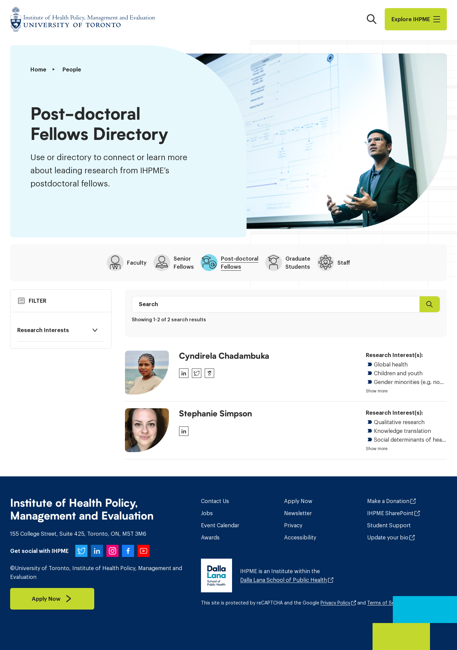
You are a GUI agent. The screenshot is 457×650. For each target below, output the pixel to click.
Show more (376, 391)
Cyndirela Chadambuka (224, 356)
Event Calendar (220, 525)
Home (38, 69)
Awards (210, 537)
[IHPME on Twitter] (81, 551)
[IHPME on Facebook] (128, 551)
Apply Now (298, 501)
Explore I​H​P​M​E (415, 19)
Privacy (293, 525)
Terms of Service (386, 602)
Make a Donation (388, 501)
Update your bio (387, 537)
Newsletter (298, 513)
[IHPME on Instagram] (112, 551)
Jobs (207, 513)
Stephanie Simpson (215, 414)
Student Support (389, 525)
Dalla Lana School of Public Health (283, 580)
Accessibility (300, 537)
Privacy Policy (335, 602)
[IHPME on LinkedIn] (97, 551)
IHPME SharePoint (390, 513)
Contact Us (215, 501)
